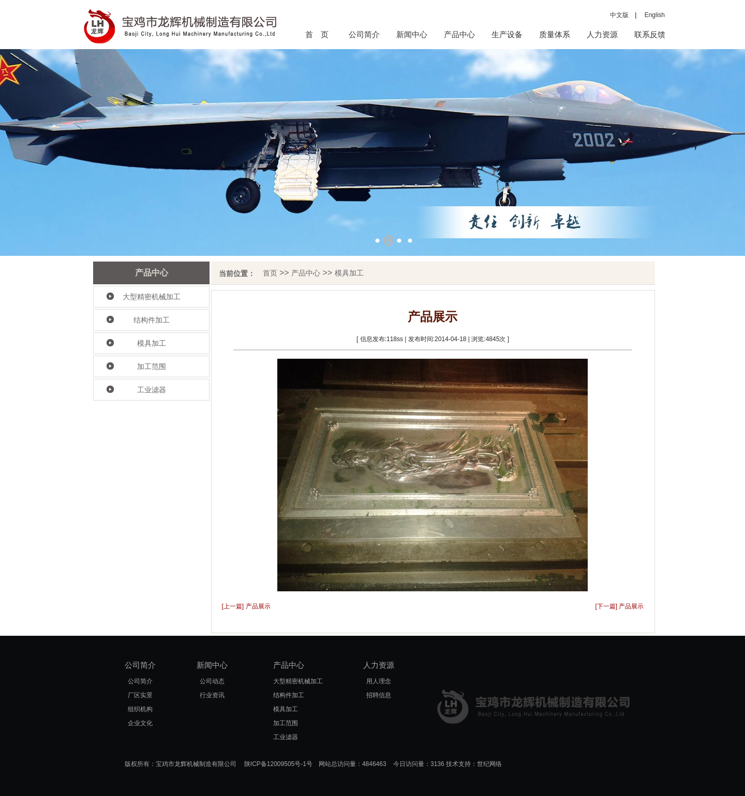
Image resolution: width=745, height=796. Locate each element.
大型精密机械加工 (152, 297)
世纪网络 (489, 764)
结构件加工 (151, 320)
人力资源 (602, 34)
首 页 (317, 34)
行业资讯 (212, 695)
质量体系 (554, 34)
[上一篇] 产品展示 (246, 606)
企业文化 (140, 723)
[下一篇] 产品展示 (619, 606)
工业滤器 (151, 390)
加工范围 (151, 366)
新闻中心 (411, 34)
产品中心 (459, 34)
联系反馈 (649, 34)
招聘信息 (378, 695)
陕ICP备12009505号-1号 (278, 764)
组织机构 (140, 709)
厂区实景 (140, 695)
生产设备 (507, 34)
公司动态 (212, 681)
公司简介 (364, 34)
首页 (270, 273)
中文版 (619, 15)
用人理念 (378, 681)
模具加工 (151, 343)
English (651, 15)
